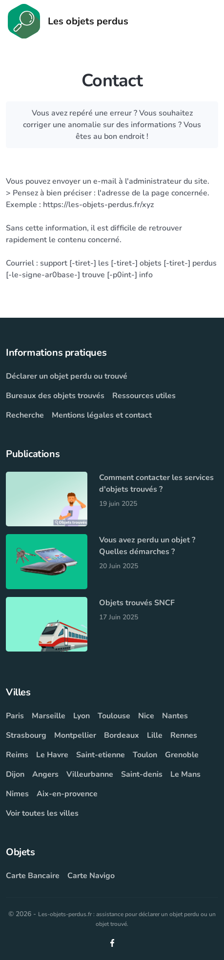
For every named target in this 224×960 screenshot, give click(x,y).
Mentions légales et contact (102, 415)
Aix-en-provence (67, 793)
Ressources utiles (144, 395)
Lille (155, 735)
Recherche (25, 415)
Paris (15, 715)
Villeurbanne (89, 774)
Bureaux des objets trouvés (55, 395)
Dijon (15, 774)
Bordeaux (121, 735)
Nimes (17, 793)
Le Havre (52, 754)
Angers (45, 774)
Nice (146, 715)
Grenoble (182, 754)
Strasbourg (26, 735)
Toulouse (114, 715)
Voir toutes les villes (42, 813)
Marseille (48, 715)
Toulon (145, 754)
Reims (17, 754)
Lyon (81, 715)
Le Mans (185, 774)
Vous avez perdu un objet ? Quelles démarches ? (147, 546)
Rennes (183, 735)
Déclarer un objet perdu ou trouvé (66, 376)
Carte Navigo (91, 875)
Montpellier (75, 735)
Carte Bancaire (33, 875)
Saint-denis (142, 774)
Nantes (175, 715)
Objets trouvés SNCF (137, 602)
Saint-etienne (100, 754)
